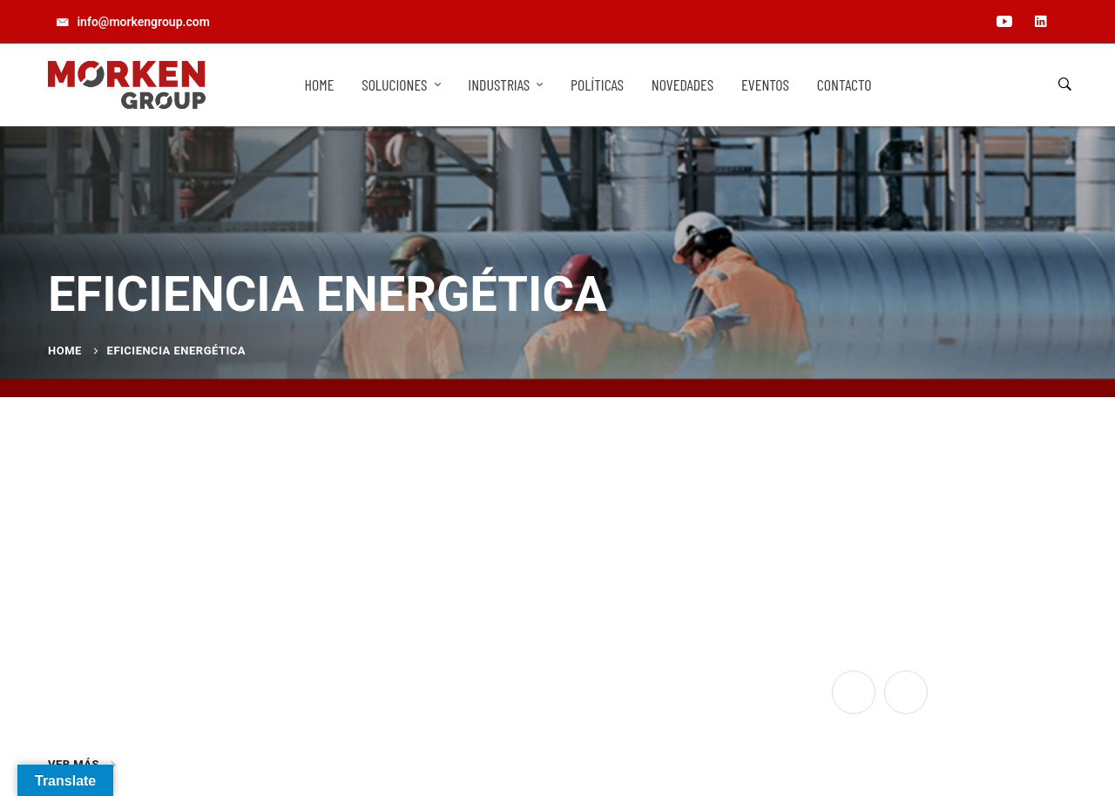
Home (65, 350)
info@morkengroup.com (379, 681)
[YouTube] (853, 692)
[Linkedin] (906, 692)
